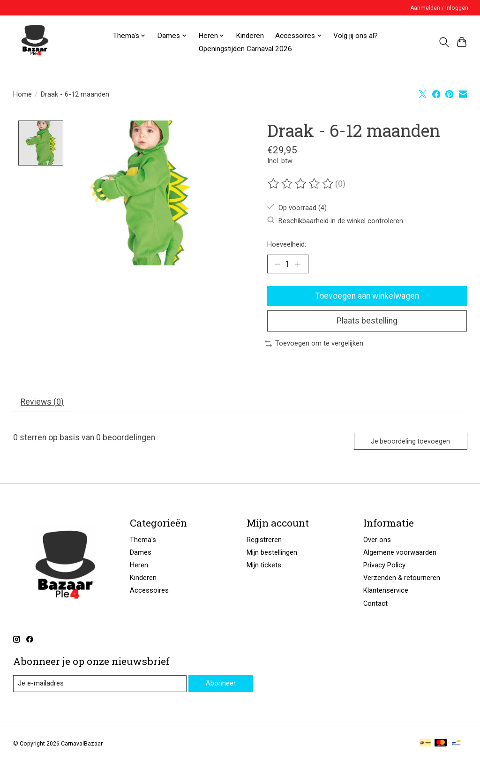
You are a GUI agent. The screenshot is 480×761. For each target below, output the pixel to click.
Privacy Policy (384, 565)
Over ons (377, 539)
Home (22, 94)
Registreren (264, 539)
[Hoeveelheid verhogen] (297, 264)
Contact (375, 603)
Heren (139, 565)
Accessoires (149, 590)
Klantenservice (385, 590)
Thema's (143, 539)
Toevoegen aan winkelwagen (367, 296)
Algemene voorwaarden (399, 552)
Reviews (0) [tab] (42, 402)
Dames (140, 552)
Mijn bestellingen (272, 552)
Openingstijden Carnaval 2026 (245, 49)
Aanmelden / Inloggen (439, 8)
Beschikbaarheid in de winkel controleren (335, 220)
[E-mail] (100, 683)
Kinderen (250, 35)
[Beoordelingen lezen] (301, 184)
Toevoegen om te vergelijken (314, 343)
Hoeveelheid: (286, 244)
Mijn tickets (264, 565)
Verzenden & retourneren (401, 577)
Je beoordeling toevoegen (410, 441)
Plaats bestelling (367, 320)
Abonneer (221, 683)
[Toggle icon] (443, 42)
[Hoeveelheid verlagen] (277, 264)
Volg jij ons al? (355, 35)
